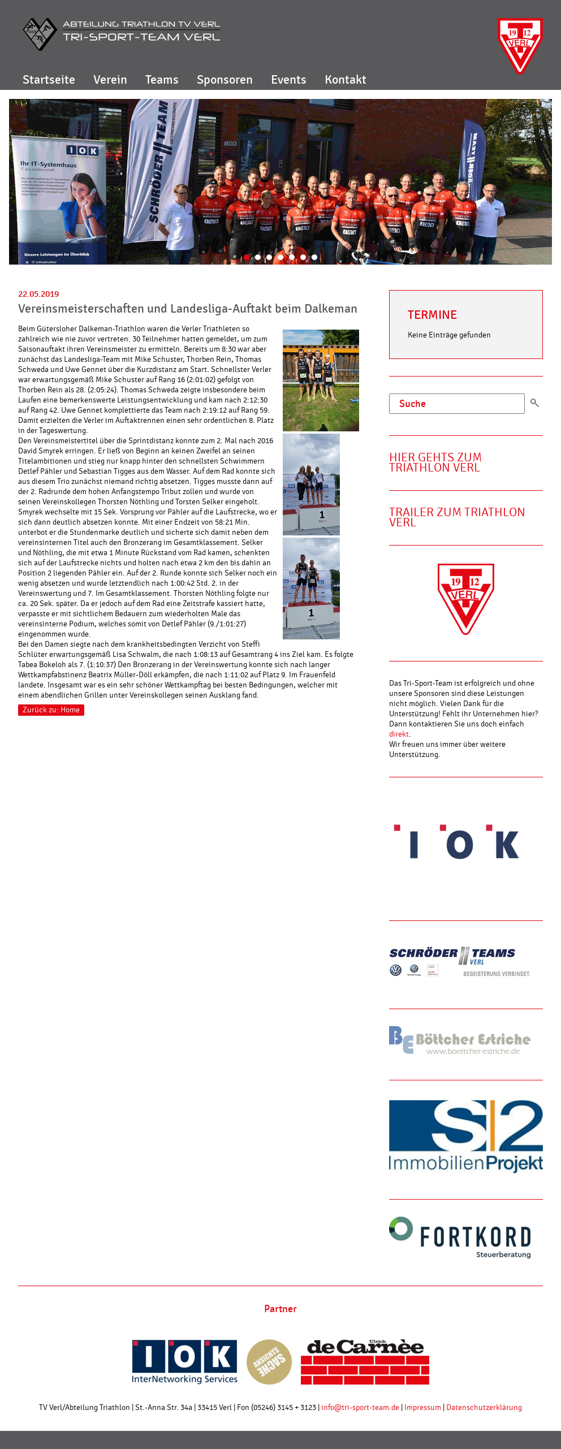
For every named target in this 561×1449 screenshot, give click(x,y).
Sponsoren (225, 79)
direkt (399, 734)
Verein (110, 79)
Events (289, 79)
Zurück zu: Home (51, 710)
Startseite (49, 79)
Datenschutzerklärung (484, 1407)
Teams (162, 79)
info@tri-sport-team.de (360, 1407)
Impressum (422, 1407)
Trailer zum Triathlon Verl (457, 517)
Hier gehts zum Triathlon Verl (435, 463)
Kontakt (345, 79)
